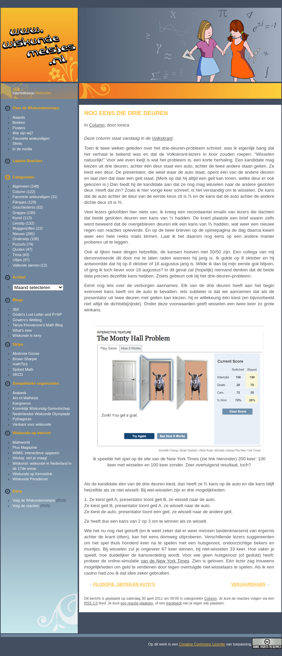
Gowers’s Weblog (27, 320)
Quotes (18, 249)
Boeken (19, 122)
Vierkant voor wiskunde (32, 424)
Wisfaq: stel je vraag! (30, 458)
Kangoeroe (22, 403)
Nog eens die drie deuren (126, 113)
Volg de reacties (26, 506)
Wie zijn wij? (23, 133)
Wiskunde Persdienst (30, 479)
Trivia (17, 255)
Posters (19, 128)
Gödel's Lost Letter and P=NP (37, 314)
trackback (174, 603)
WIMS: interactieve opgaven (36, 453)
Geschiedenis (24, 207)
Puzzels (19, 244)
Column (19, 192)
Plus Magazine (25, 447)
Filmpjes (19, 202)
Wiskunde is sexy (27, 335)
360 (16, 309)
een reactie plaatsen (136, 603)
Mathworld (21, 442)
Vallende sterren (26, 265)
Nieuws (19, 234)
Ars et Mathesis (25, 398)
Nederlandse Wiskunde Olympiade (41, 414)
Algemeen (21, 186)
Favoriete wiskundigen (31, 138)
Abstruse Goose (26, 353)
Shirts (17, 143)
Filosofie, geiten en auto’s (124, 584)
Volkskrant (162, 138)
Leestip (18, 223)
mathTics (20, 364)
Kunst (17, 218)
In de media (22, 149)
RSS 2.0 (91, 603)
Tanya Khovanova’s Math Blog (38, 325)
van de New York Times (165, 560)
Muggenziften (24, 228)
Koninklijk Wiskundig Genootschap (41, 408)
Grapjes (19, 213)
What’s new (22, 330)
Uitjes (17, 260)
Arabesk (19, 393)
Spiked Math (23, 369)
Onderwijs (21, 239)
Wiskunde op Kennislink (32, 474)
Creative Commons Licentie (202, 644)
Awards (19, 117)
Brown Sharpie (25, 359)
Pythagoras (22, 419)
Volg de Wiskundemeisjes (34, 500)
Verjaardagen (248, 584)
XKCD (18, 374)
